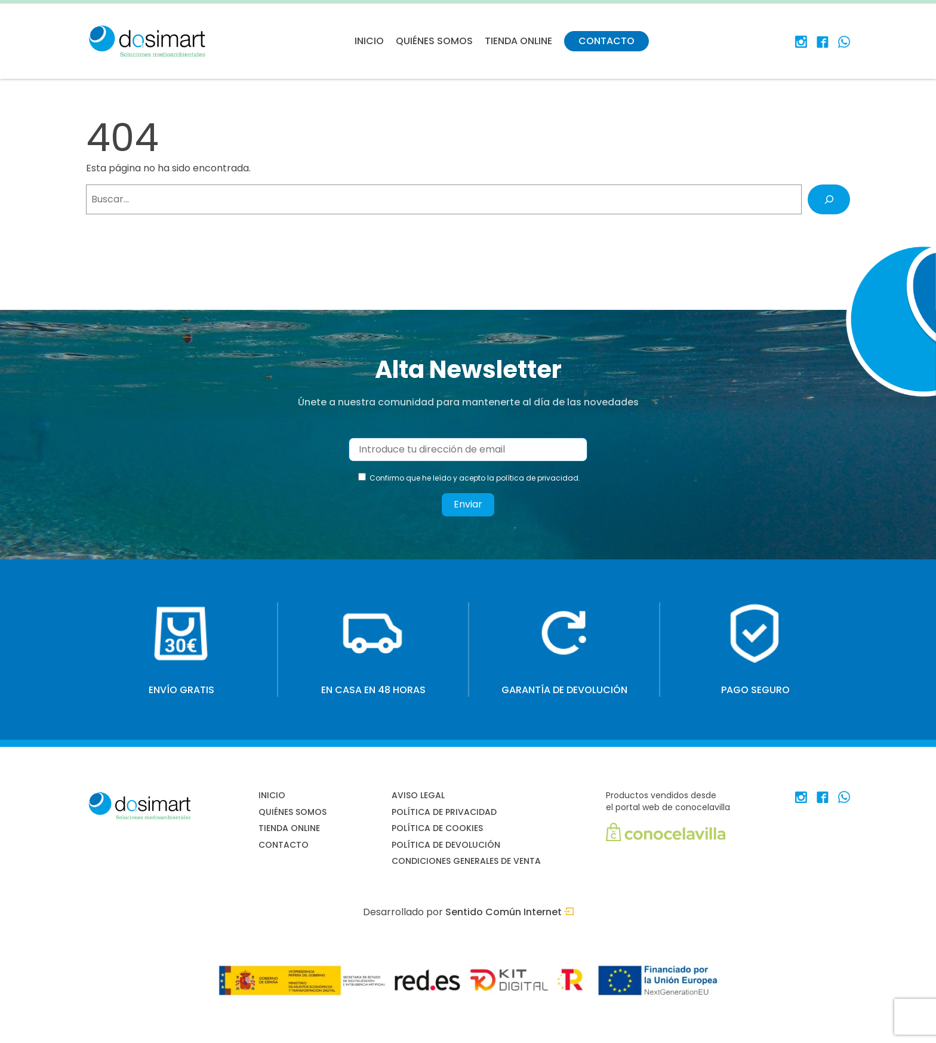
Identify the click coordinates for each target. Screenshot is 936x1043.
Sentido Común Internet (509, 912)
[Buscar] (829, 199)
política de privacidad (537, 478)
